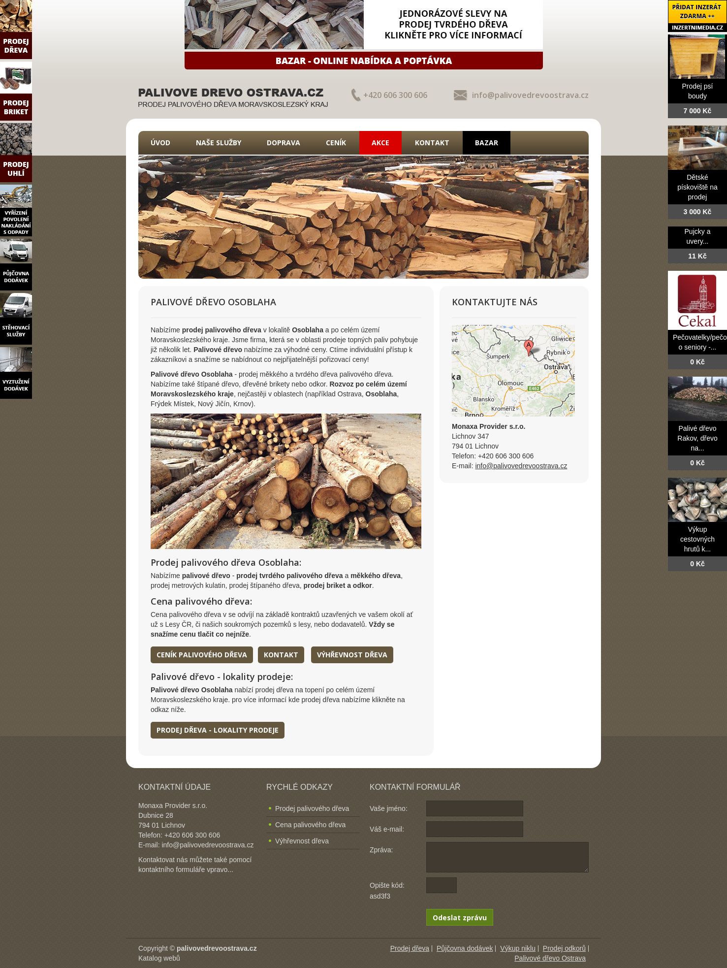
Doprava (283, 142)
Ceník (336, 142)
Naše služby (218, 142)
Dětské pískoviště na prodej (697, 187)
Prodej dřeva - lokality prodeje (218, 730)
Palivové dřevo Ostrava (550, 958)
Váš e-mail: (387, 829)
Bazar (486, 142)
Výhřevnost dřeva (352, 654)
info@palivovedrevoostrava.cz (530, 95)
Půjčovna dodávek (465, 948)
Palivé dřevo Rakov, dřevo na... (697, 438)
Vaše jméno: (389, 808)
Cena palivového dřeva (310, 825)
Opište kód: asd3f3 (387, 890)
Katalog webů (159, 958)
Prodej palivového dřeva (312, 808)
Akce (380, 142)
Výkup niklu (518, 948)
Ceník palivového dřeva (202, 654)
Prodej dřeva (409, 948)
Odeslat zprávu (460, 917)
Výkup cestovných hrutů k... (697, 539)
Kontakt (432, 142)
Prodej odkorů (564, 948)
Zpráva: (381, 850)
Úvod (160, 142)
